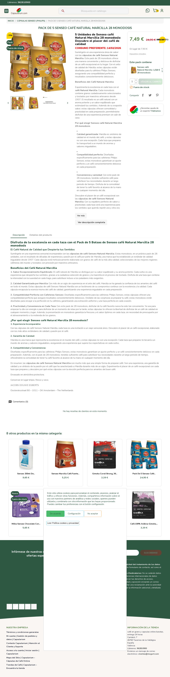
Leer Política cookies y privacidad (63, 523)
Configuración (74, 513)
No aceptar (92, 513)
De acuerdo (55, 513)
